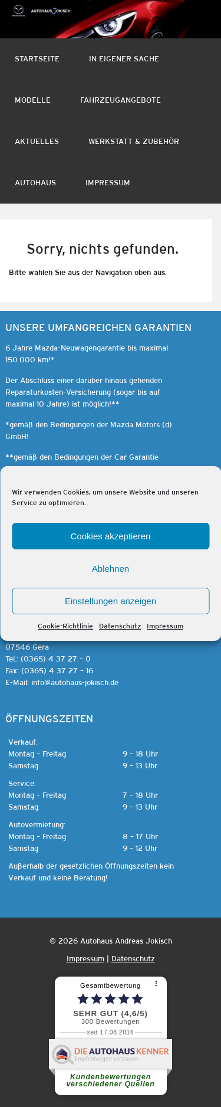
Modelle (33, 100)
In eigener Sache (124, 58)
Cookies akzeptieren (111, 536)
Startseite (37, 58)
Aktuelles (37, 141)
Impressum (165, 626)
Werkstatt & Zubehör (133, 141)
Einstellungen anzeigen (110, 601)
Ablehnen (110, 569)
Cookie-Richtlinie (65, 626)
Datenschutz (120, 626)
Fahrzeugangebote (120, 100)
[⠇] (157, 984)
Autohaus (35, 182)
